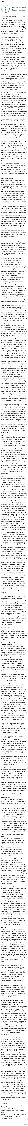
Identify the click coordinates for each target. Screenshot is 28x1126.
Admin (25, 1124)
